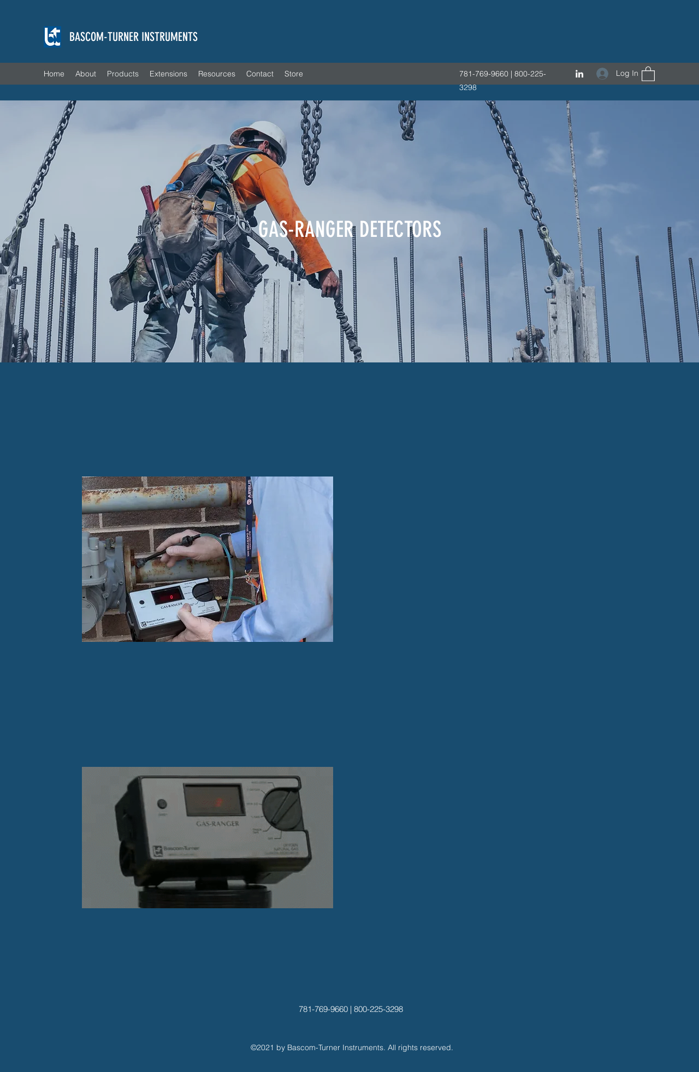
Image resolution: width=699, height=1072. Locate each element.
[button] (648, 73)
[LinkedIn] (579, 73)
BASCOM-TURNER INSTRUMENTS (133, 36)
